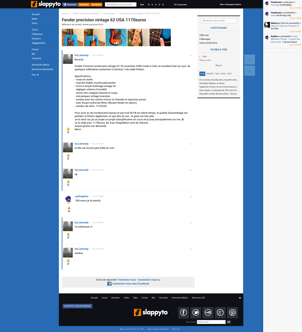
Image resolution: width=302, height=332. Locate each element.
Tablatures (37, 34)
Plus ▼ (35, 75)
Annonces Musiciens (42, 69)
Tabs (217, 74)
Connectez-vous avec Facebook (128, 283)
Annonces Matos (40, 64)
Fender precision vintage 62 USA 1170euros (139, 13)
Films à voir (176, 329)
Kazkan (274, 36)
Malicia (274, 23)
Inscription (96, 4)
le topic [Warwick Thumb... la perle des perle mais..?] (285, 39)
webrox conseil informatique (157, 329)
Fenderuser (276, 2)
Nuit (142, 4)
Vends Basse (109, 13)
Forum (35, 49)
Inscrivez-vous (127, 279)
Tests (34, 23)
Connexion (71, 4)
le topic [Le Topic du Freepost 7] (286, 24)
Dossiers (36, 38)
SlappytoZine (38, 43)
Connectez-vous (147, 279)
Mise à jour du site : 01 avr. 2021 (132, 329)
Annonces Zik (198, 297)
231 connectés (180, 4)
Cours (35, 29)
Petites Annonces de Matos (86, 13)
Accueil (35, 14)
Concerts (36, 58)
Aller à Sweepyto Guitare (230, 4)
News (35, 18)
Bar (33, 54)
